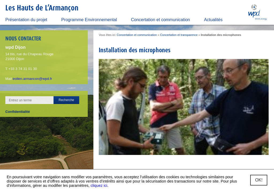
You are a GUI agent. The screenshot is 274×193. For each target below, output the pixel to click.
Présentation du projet (26, 19)
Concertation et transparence (178, 34)
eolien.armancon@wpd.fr (32, 79)
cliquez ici (99, 185)
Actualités (213, 19)
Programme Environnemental (89, 19)
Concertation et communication (160, 19)
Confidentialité (17, 112)
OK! (258, 180)
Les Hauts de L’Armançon (41, 8)
